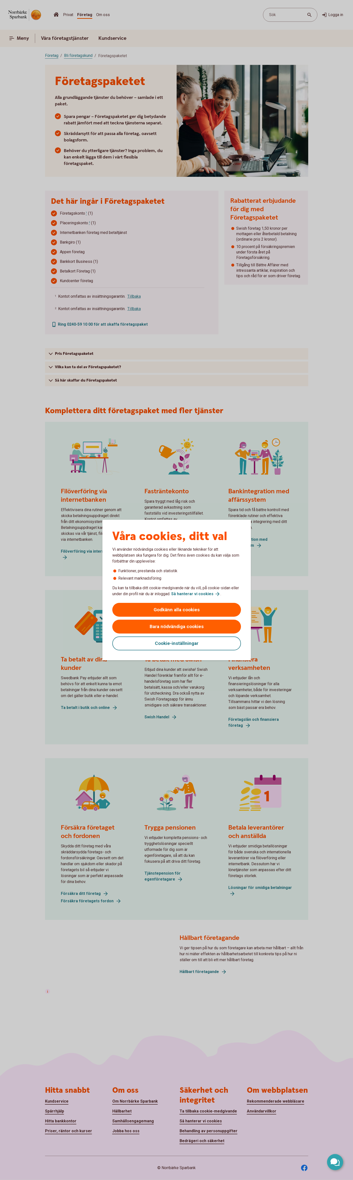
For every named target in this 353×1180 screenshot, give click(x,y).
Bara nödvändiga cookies (177, 626)
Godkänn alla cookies (177, 610)
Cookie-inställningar (176, 643)
